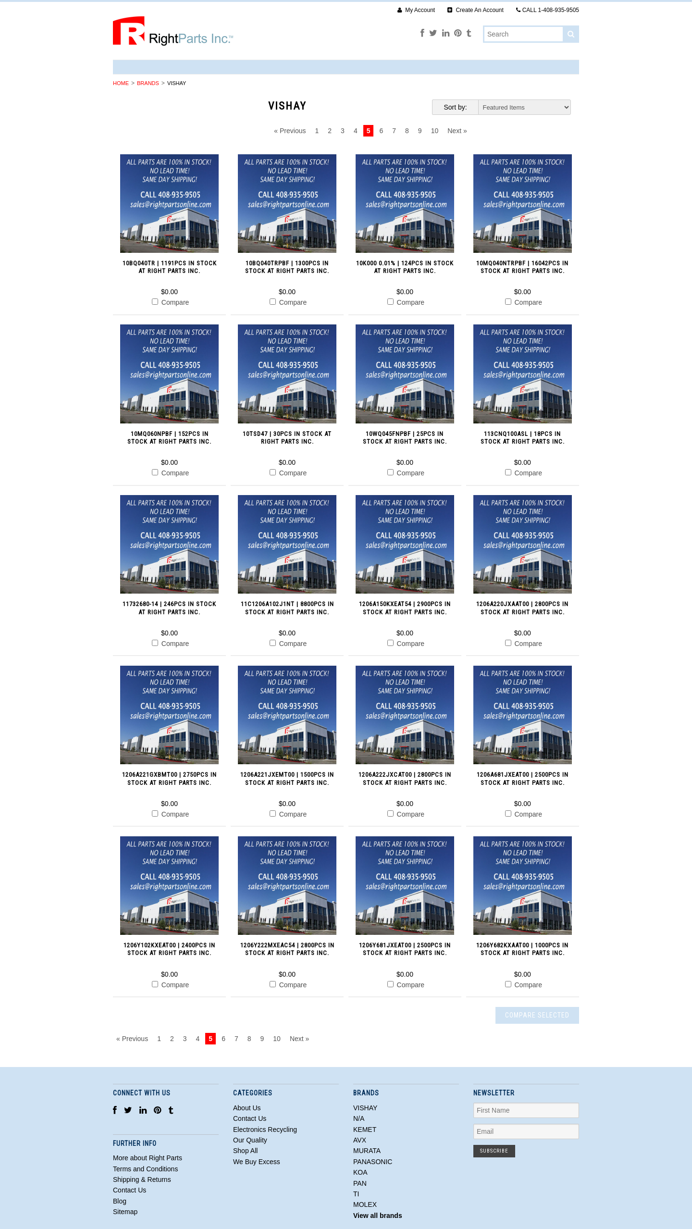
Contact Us (249, 1118)
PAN (360, 1183)
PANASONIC (372, 1162)
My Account (416, 10)
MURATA (367, 1151)
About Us (247, 1108)
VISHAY (365, 1108)
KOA (360, 1172)
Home (121, 83)
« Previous (290, 131)
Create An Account (475, 10)
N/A (358, 1118)
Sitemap (125, 1212)
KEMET (364, 1129)
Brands (148, 83)
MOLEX (365, 1204)
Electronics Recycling (265, 1129)
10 (435, 131)
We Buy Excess (256, 1162)
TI (356, 1194)
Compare (170, 302)
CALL (547, 10)
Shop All (245, 1151)
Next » (457, 131)
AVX (359, 1140)
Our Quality (250, 1140)
